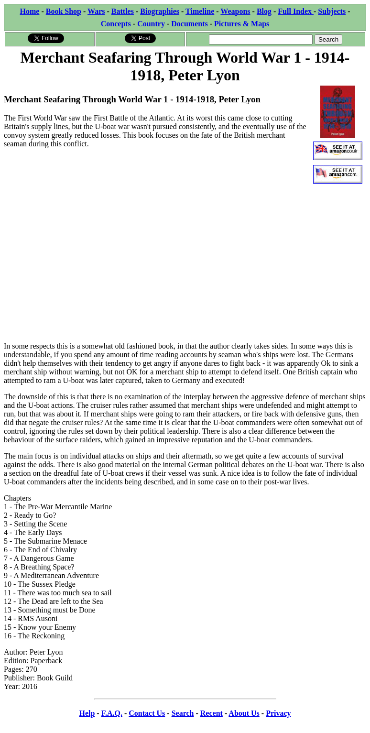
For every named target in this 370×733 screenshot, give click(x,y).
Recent (211, 713)
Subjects (332, 11)
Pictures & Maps (241, 24)
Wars (96, 11)
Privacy (278, 713)
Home (30, 11)
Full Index (296, 11)
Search (183, 713)
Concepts (116, 24)
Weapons (235, 11)
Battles (122, 11)
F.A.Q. (111, 713)
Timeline (199, 11)
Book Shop (63, 11)
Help (87, 713)
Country (151, 24)
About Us (244, 713)
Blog (264, 11)
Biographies (159, 11)
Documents (189, 24)
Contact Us (147, 713)
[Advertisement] (185, 267)
